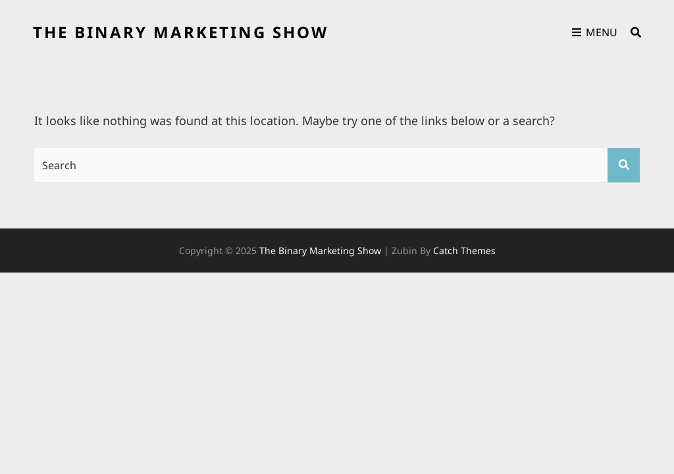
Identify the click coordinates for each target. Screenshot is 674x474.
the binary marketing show (180, 32)
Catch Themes (464, 250)
